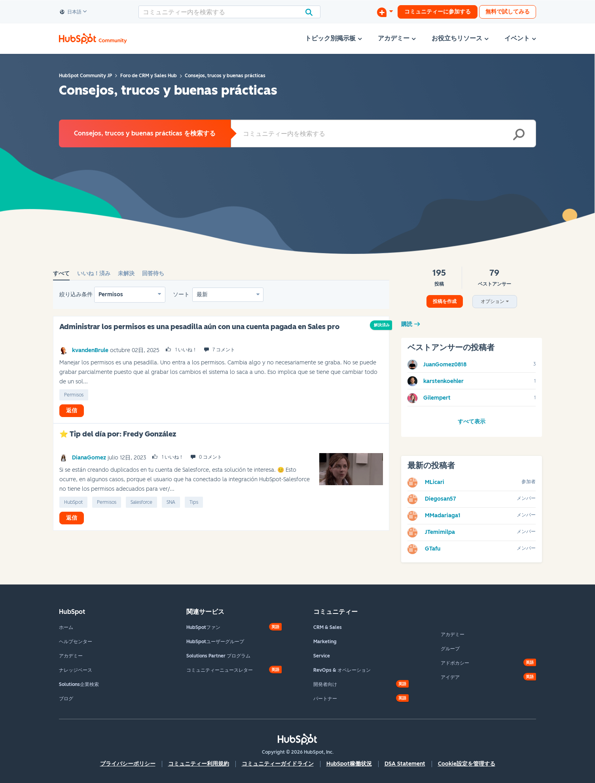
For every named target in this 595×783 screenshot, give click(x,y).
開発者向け (325, 684)
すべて (61, 273)
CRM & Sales (327, 627)
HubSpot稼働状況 (349, 763)
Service (321, 656)
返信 (71, 410)
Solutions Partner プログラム (218, 656)
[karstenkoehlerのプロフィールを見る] (443, 381)
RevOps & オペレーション (342, 670)
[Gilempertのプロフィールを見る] (437, 397)
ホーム (66, 627)
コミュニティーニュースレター (219, 670)
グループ (450, 649)
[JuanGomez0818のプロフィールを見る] (444, 364)
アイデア (450, 677)
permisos (73, 395)
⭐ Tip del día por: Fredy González (117, 434)
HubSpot (73, 502)
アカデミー (71, 656)
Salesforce (141, 502)
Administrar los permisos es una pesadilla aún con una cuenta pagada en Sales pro (199, 326)
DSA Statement (405, 763)
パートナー (325, 698)
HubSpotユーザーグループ (215, 641)
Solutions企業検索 (79, 684)
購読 (406, 324)
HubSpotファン (203, 627)
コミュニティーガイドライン (278, 763)
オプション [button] (492, 301)
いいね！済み (93, 273)
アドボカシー (455, 663)
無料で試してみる (507, 11)
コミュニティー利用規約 (198, 763)
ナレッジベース (75, 670)
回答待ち (153, 273)
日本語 (71, 12)
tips (193, 502)
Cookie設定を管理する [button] (466, 763)
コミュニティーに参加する (437, 11)
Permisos (111, 294)
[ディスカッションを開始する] (385, 12)
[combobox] (229, 12)
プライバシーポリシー (127, 763)
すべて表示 (471, 421)
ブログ (66, 698)
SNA (171, 502)
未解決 (126, 273)
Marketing (325, 641)
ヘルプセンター (75, 641)
